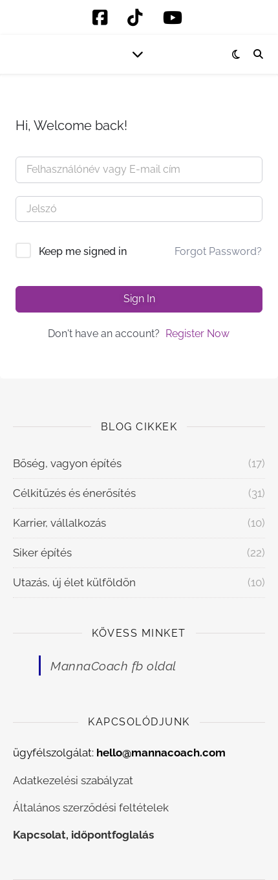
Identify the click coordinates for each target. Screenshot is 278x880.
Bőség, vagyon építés (67, 463)
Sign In (139, 298)
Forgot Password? (218, 251)
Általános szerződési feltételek (91, 807)
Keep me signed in (83, 251)
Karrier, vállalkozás (59, 522)
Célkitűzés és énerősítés (74, 493)
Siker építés (42, 552)
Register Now (198, 333)
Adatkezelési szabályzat (73, 780)
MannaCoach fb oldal (113, 666)
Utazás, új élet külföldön (74, 582)
